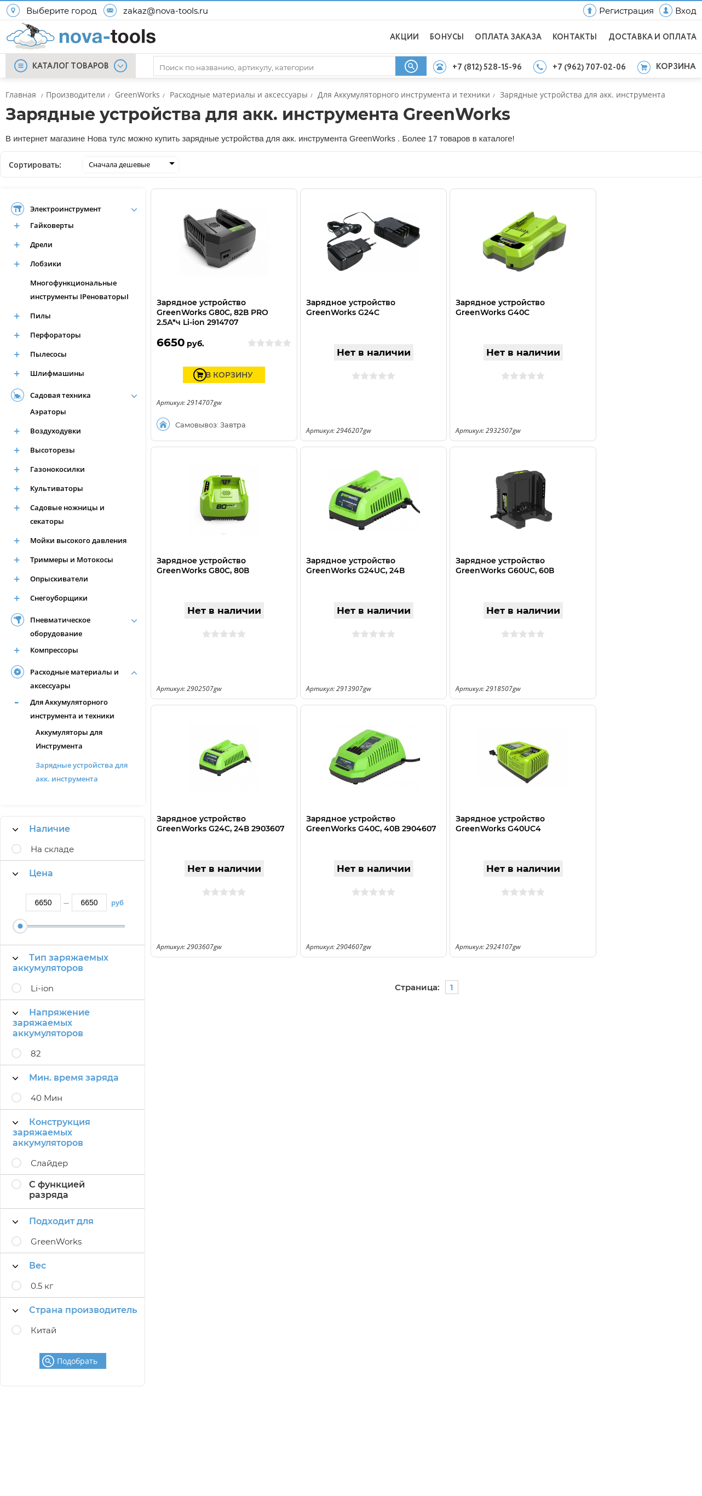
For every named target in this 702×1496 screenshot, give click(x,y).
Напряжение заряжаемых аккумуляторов (51, 1022)
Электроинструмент (65, 209)
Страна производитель (75, 1310)
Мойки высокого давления (78, 540)
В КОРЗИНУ (229, 375)
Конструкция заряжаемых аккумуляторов (51, 1132)
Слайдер (49, 1163)
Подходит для (53, 1221)
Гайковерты (52, 225)
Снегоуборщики (59, 598)
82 (36, 1053)
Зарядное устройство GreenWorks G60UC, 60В (505, 565)
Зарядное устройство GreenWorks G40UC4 (500, 823)
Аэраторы (48, 411)
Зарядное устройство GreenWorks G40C (500, 307)
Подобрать (77, 1361)
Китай (43, 1330)
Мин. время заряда (66, 1077)
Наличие (41, 829)
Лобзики (45, 264)
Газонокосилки (57, 469)
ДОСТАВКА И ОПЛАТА (652, 37)
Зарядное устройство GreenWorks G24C (350, 307)
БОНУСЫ (447, 37)
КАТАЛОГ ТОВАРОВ (70, 66)
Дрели (41, 244)
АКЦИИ (404, 37)
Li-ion (42, 988)
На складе (52, 849)
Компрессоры (54, 650)
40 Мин (46, 1098)
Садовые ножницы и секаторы (67, 514)
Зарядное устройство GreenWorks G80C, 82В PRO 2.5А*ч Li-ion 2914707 (212, 312)
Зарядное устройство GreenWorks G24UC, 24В (355, 565)
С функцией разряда (57, 1189)
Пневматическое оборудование (60, 626)
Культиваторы (56, 488)
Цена (33, 873)
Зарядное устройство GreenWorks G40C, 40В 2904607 (371, 823)
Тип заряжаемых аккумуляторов (60, 962)
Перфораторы (55, 335)
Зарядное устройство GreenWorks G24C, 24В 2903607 (221, 823)
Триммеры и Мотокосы (71, 559)
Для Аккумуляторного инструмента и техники (72, 709)
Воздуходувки (55, 431)
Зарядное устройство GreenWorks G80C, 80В (203, 565)
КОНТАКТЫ (575, 37)
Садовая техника (60, 395)
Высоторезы (52, 450)
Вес (29, 1265)
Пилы (40, 316)
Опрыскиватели (59, 579)
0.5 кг (42, 1286)
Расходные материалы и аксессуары (74, 678)
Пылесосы (48, 354)
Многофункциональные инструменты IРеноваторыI (79, 289)
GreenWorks (56, 1241)
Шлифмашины (57, 373)
